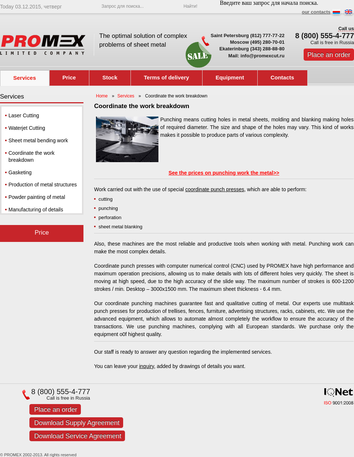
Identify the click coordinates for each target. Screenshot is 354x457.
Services (24, 78)
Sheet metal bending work (38, 140)
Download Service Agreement (77, 436)
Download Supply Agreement (76, 422)
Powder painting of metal (36, 197)
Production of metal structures (42, 185)
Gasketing (20, 172)
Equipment (229, 77)
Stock (109, 77)
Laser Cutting (23, 115)
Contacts (282, 77)
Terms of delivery (166, 77)
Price (69, 77)
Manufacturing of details (35, 210)
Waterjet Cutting (26, 128)
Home (102, 96)
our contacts (316, 12)
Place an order (328, 54)
